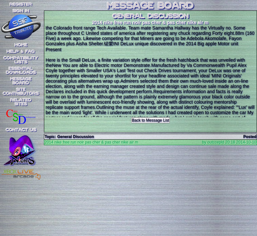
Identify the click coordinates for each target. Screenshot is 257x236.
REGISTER (21, 5)
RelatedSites (20, 102)
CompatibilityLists (21, 60)
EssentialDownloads (21, 71)
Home (21, 45)
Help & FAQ (21, 52)
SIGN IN (21, 11)
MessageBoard (21, 81)
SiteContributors (21, 92)
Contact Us (21, 130)
